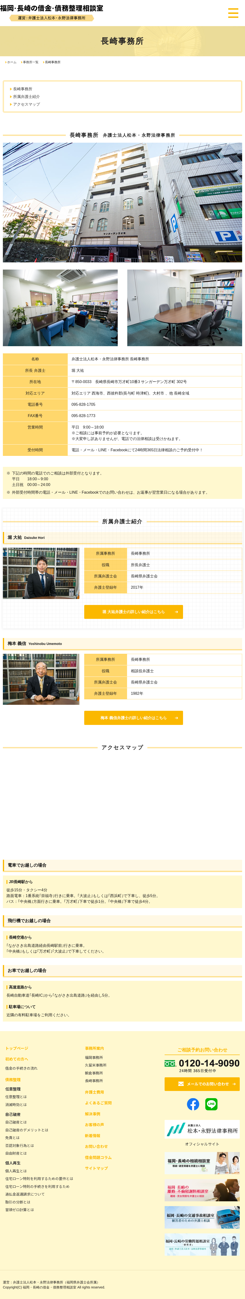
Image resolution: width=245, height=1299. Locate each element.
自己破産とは (16, 1121)
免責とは (12, 1137)
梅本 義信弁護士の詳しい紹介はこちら (132, 718)
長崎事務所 (22, 89)
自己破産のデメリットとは (26, 1129)
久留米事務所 (95, 1064)
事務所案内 (94, 1048)
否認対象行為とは (19, 1145)
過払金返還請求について (25, 1194)
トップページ (16, 1048)
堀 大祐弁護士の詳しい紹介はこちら (132, 612)
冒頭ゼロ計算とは (19, 1209)
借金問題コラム (98, 1157)
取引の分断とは (17, 1201)
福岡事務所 (94, 1057)
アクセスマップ (26, 104)
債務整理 (13, 1079)
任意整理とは (16, 1096)
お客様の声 (94, 1124)
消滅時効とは (16, 1104)
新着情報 (92, 1135)
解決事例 (92, 1113)
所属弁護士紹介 (26, 97)
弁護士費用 (94, 1092)
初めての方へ (16, 1059)
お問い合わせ (96, 1146)
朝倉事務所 (94, 1072)
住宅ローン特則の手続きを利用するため (37, 1186)
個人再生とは (16, 1170)
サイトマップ (96, 1168)
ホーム (12, 62)
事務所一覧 (31, 62)
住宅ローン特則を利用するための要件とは (39, 1178)
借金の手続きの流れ (21, 1068)
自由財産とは (16, 1153)
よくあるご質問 (98, 1103)
